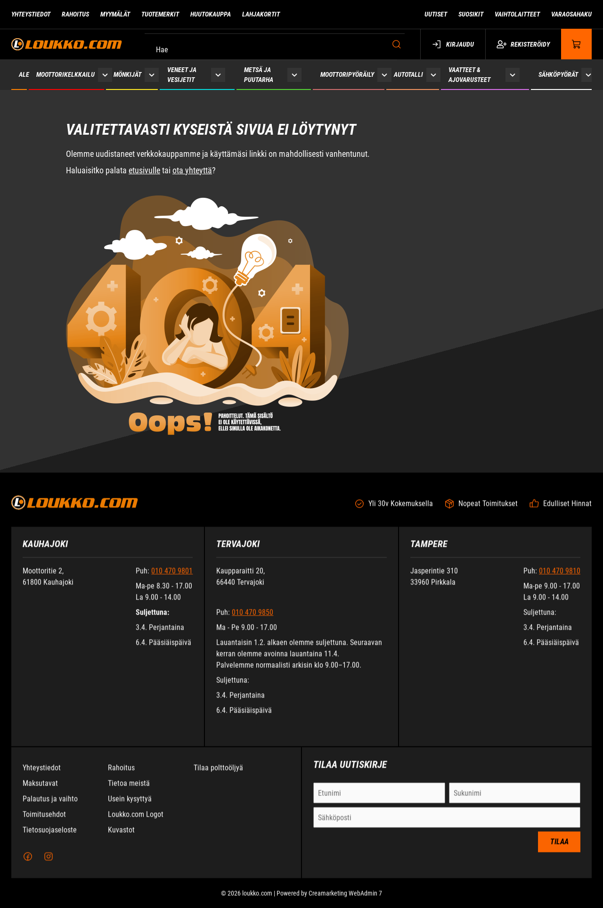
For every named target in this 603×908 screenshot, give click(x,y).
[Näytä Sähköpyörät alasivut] (588, 74)
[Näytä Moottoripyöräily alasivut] (384, 74)
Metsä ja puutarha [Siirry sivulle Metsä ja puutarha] (258, 74)
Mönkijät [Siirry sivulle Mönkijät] (127, 74)
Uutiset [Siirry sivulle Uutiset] (435, 14)
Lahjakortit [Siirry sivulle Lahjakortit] (261, 14)
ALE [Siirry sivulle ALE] (24, 74)
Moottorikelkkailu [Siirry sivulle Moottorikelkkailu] (65, 74)
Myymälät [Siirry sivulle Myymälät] (115, 14)
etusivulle (144, 170)
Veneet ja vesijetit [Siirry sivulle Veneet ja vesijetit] (181, 74)
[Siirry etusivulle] (66, 44)
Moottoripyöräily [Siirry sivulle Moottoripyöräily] (347, 74)
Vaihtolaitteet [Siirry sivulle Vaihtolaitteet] (517, 14)
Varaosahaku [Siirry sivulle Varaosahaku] (571, 14)
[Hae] (277, 44)
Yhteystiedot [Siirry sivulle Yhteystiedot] (30, 14)
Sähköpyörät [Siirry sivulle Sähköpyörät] (558, 74)
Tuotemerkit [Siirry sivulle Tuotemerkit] (160, 14)
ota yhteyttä (192, 170)
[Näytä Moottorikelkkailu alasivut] (105, 74)
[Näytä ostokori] (576, 44)
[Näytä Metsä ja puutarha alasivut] (294, 74)
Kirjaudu (453, 44)
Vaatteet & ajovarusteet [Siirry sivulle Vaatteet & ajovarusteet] (469, 74)
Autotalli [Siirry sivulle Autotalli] (408, 74)
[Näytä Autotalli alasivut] (433, 74)
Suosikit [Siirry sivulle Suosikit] (470, 14)
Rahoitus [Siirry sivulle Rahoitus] (75, 14)
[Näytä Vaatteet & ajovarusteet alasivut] (512, 74)
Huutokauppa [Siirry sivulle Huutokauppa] (210, 14)
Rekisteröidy (523, 44)
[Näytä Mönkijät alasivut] (151, 74)
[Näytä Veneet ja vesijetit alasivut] (218, 74)
